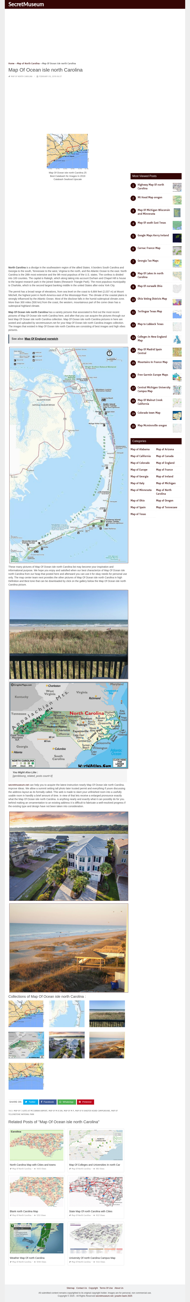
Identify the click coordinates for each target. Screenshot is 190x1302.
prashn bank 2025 (123, 1296)
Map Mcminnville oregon (152, 425)
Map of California (141, 456)
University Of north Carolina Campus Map (92, 1257)
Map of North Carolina (21, 76)
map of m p (69, 1111)
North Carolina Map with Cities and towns (33, 1164)
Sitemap (70, 1288)
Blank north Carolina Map (24, 1211)
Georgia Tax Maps (148, 260)
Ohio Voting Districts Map (152, 298)
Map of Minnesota (141, 490)
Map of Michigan (166, 483)
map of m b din (55, 1111)
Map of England (165, 463)
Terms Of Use (106, 1288)
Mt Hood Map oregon (150, 197)
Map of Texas (138, 514)
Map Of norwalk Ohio (150, 286)
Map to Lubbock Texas (150, 324)
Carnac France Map (149, 248)
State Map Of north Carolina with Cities (90, 1211)
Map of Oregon (164, 500)
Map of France (164, 469)
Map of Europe (139, 469)
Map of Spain (138, 507)
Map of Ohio (138, 500)
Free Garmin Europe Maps (153, 374)
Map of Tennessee (166, 507)
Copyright (93, 1288)
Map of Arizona (165, 449)
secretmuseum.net (18, 784)
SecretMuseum (26, 4)
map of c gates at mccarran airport (30, 1111)
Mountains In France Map (153, 362)
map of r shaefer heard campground (92, 1111)
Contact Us (81, 1288)
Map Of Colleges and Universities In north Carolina (97, 1164)
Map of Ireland (164, 476)
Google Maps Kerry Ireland (153, 235)
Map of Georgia (139, 476)
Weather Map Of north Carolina (27, 1257)
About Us (118, 1288)
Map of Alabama (140, 449)
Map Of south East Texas (152, 222)
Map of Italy (137, 483)
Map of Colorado (140, 463)
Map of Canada (165, 456)
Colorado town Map (149, 412)
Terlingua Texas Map (150, 311)
